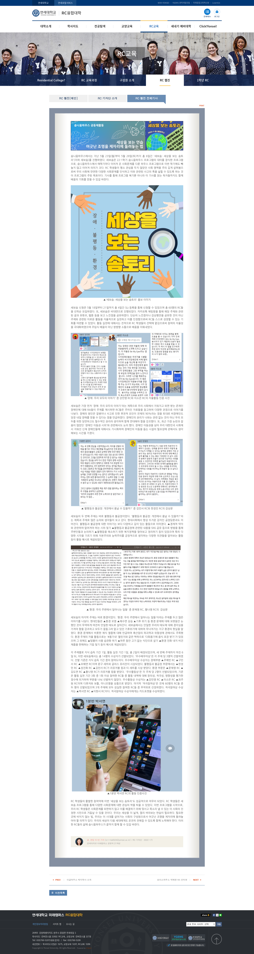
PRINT (201, 105)
